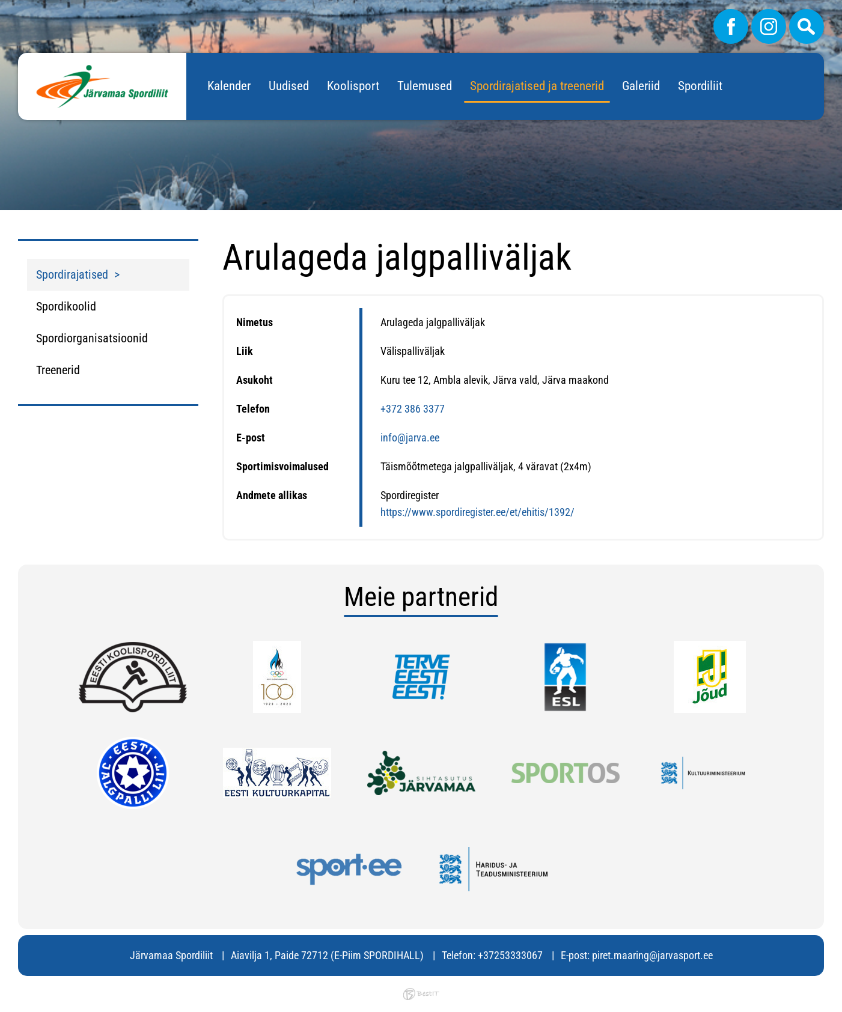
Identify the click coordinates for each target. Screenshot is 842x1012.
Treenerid (58, 370)
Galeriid (641, 86)
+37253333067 (510, 955)
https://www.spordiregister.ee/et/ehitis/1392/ (477, 512)
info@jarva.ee (409, 437)
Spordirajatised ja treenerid (537, 86)
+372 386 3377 (412, 408)
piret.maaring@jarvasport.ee (652, 955)
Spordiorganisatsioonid (92, 338)
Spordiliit (700, 86)
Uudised (289, 86)
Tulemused (424, 86)
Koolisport (353, 86)
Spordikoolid (66, 306)
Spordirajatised (72, 274)
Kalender (229, 86)
